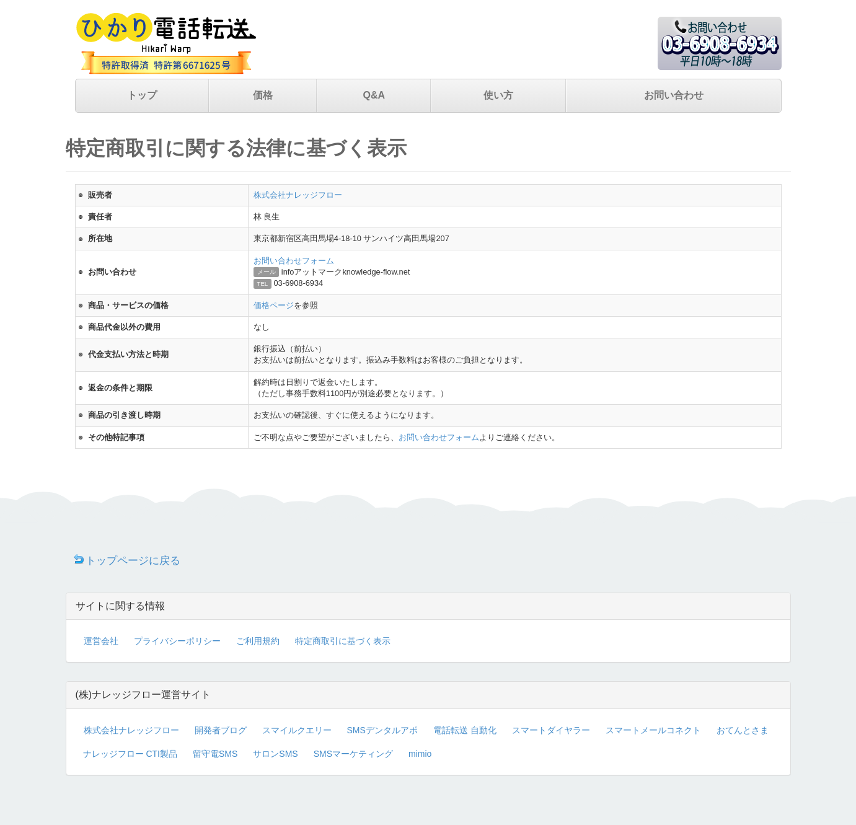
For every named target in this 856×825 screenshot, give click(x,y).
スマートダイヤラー (551, 730)
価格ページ (274, 305)
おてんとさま (743, 730)
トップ (142, 95)
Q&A (374, 95)
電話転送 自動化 (464, 730)
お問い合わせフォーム (294, 260)
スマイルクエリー (297, 730)
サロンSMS (275, 754)
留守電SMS (215, 754)
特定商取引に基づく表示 (342, 641)
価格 (263, 95)
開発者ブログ (221, 730)
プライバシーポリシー (177, 641)
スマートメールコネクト (653, 730)
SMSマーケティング (353, 754)
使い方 (498, 95)
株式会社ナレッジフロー (298, 195)
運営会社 (101, 641)
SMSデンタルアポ (382, 730)
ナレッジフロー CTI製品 (130, 754)
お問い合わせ (674, 95)
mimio (419, 754)
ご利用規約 (258, 641)
